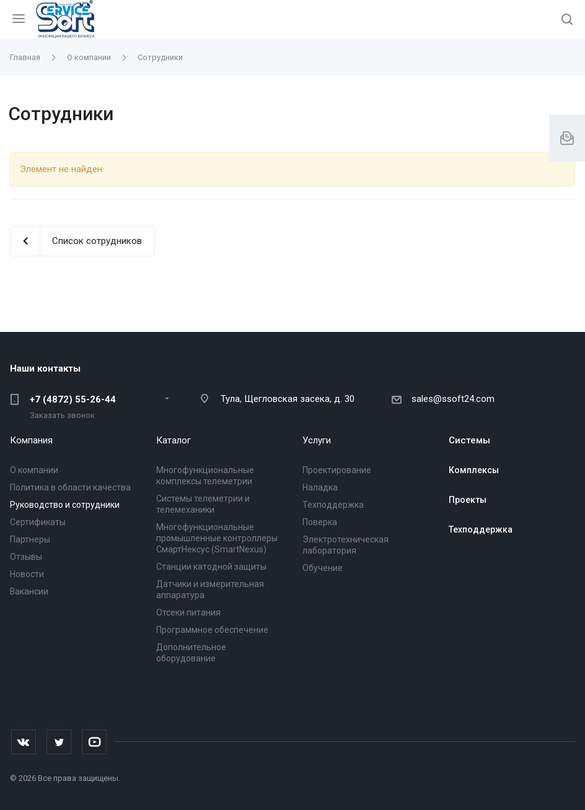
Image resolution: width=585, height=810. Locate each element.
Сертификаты (38, 522)
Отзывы (26, 557)
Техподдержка (333, 505)
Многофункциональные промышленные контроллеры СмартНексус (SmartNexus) (217, 538)
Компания (31, 440)
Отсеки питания (188, 612)
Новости (27, 574)
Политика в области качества (70, 487)
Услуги (316, 440)
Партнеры (30, 539)
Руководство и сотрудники (65, 505)
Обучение (322, 568)
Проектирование (336, 470)
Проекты (467, 500)
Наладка (320, 487)
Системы (469, 440)
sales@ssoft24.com (453, 398)
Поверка (319, 522)
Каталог (173, 440)
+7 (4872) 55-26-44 (73, 399)
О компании (34, 470)
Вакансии (29, 591)
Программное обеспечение (212, 630)
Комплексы (474, 470)
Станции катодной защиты (211, 567)
